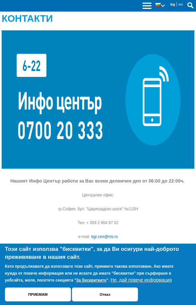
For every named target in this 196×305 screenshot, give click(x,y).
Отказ (105, 294)
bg (172, 4)
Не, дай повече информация (141, 280)
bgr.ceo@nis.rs (104, 236)
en (181, 4)
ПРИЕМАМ (38, 294)
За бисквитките (91, 280)
